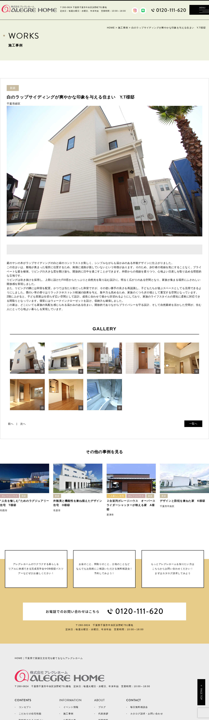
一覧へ (193, 423)
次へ (23, 423)
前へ (11, 423)
